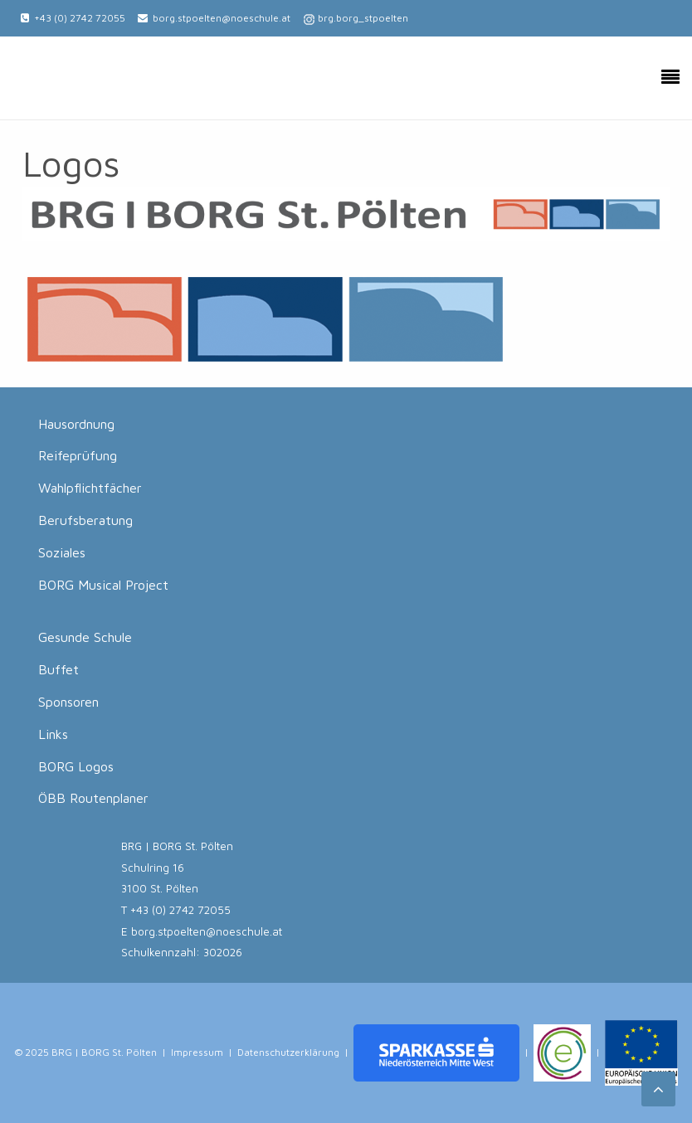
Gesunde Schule (85, 637)
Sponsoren (68, 701)
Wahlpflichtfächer (90, 487)
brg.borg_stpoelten (363, 18)
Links (53, 734)
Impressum (197, 1052)
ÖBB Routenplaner (93, 797)
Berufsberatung (85, 520)
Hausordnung (76, 423)
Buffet (58, 669)
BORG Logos (76, 766)
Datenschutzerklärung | (292, 1052)
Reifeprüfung (77, 455)
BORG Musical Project (103, 584)
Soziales (61, 552)
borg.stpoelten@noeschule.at (221, 18)
